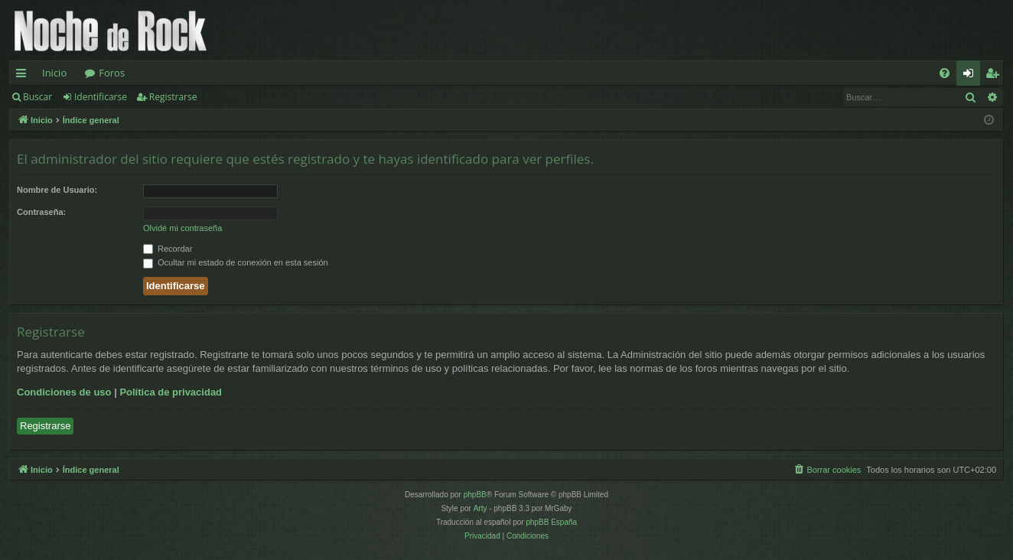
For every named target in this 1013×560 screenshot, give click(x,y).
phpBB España (551, 522)
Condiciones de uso (64, 392)
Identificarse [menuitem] (972, 76)
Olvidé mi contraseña (182, 228)
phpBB (475, 494)
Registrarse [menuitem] (995, 76)
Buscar (37, 96)
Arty (480, 508)
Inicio (54, 73)
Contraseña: (41, 212)
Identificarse (100, 96)
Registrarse (173, 96)
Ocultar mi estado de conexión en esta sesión (235, 262)
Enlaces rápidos (24, 76)
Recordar (167, 248)
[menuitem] (944, 73)
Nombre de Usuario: (57, 189)
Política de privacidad (170, 392)
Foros (112, 73)
